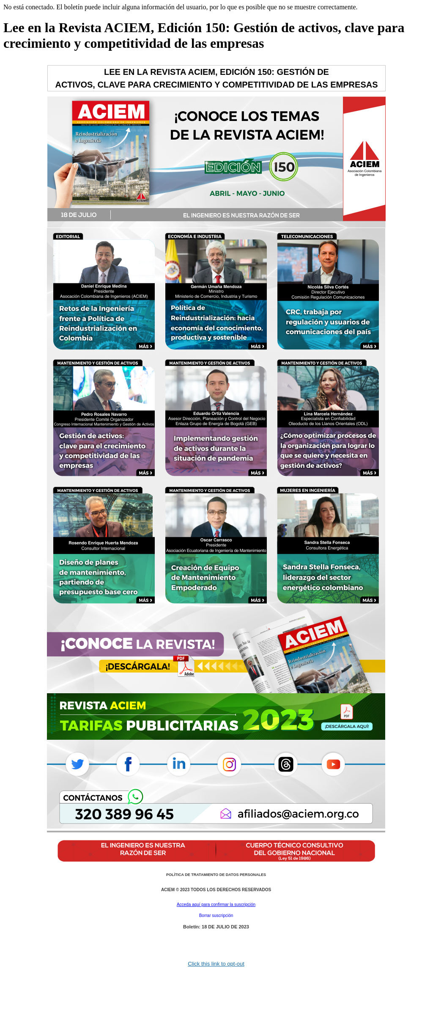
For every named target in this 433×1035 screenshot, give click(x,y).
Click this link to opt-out (216, 964)
